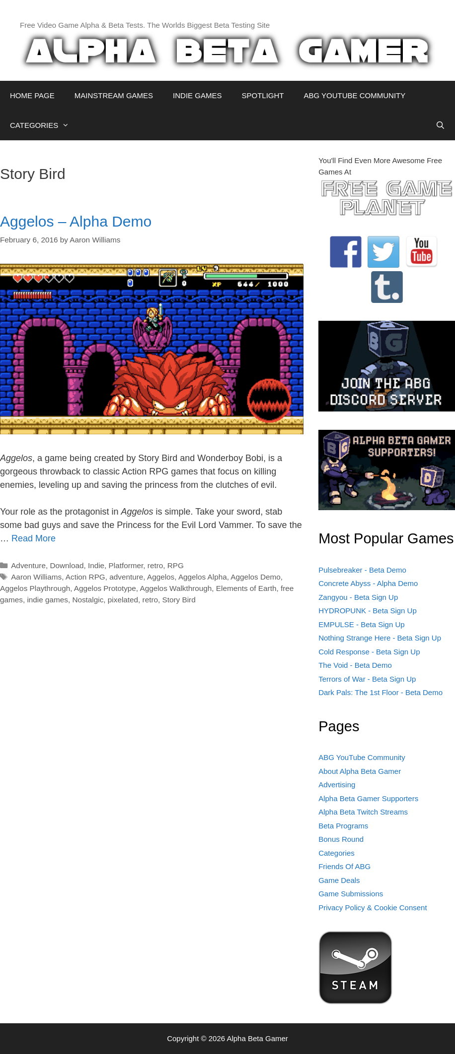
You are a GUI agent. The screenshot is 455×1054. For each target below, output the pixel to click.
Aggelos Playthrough (35, 588)
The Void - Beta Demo (355, 665)
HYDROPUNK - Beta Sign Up (367, 610)
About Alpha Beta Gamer (359, 771)
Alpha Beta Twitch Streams (363, 812)
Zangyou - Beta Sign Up (358, 597)
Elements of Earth (246, 588)
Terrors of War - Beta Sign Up (367, 679)
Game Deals (339, 880)
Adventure (28, 565)
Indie (96, 565)
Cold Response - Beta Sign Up (369, 651)
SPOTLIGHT (262, 95)
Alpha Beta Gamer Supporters (368, 798)
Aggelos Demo (255, 577)
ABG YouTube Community (361, 757)
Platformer (126, 565)
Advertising (336, 784)
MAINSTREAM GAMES (114, 95)
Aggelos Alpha (202, 577)
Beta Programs (343, 825)
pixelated (123, 599)
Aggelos (160, 577)
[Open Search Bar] (440, 125)
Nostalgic (87, 599)
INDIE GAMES (197, 95)
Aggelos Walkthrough (176, 588)
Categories (336, 853)
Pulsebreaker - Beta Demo (362, 570)
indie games (47, 599)
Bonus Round (341, 839)
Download (66, 565)
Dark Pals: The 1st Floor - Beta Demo (380, 692)
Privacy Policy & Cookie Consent (372, 907)
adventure (126, 577)
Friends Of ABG (344, 866)
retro (155, 565)
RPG (175, 565)
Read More (33, 538)
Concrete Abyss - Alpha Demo (368, 583)
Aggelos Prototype (105, 588)
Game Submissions (350, 893)
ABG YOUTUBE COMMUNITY (354, 95)
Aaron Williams (36, 577)
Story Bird (179, 599)
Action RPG (85, 577)
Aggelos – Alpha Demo (76, 221)
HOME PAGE (32, 95)
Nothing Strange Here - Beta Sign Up (379, 638)
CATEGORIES (44, 125)
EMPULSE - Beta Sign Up (361, 624)
